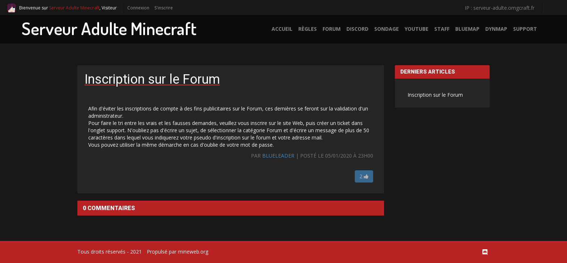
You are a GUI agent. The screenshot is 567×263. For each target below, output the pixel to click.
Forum (332, 28)
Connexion (138, 8)
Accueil (282, 28)
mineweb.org (193, 251)
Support (525, 28)
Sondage (386, 28)
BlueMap (467, 28)
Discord (357, 28)
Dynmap (496, 28)
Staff (441, 28)
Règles (307, 28)
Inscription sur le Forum (435, 94)
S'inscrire (163, 8)
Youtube (417, 28)
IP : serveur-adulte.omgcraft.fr (499, 7)
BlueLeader (278, 155)
